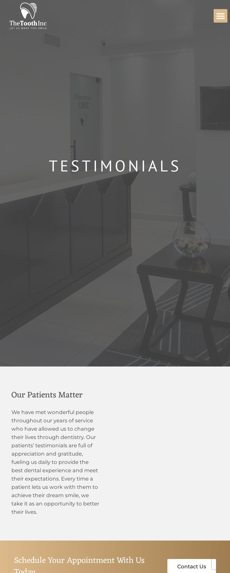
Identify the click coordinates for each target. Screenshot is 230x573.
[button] (220, 16)
